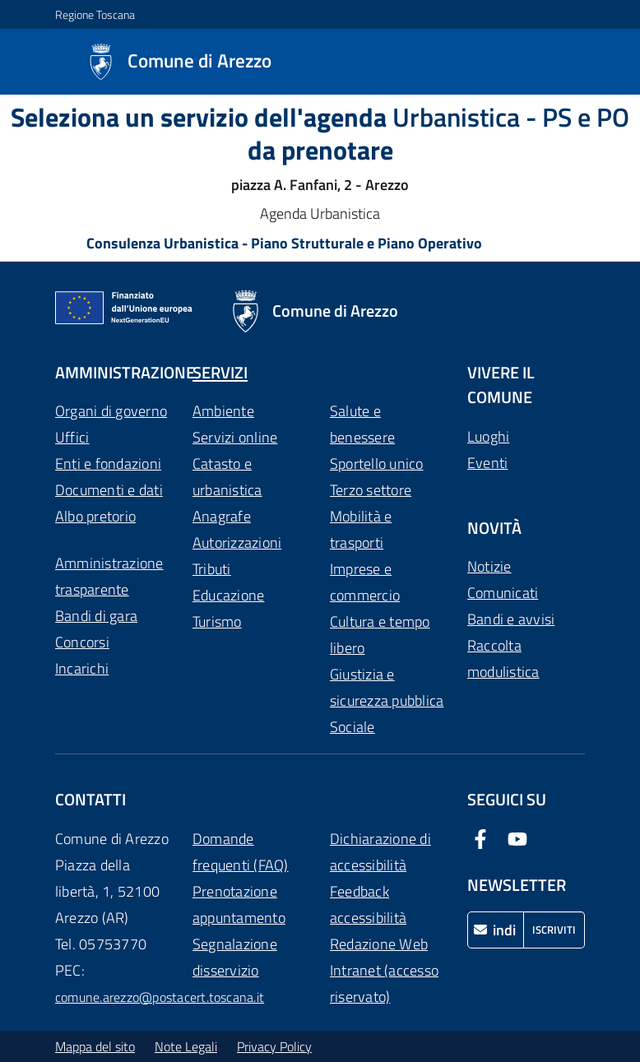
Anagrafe (221, 516)
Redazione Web (379, 944)
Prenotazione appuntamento (238, 904)
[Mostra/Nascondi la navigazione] (20, 60)
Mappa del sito (95, 1046)
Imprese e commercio (365, 582)
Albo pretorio (95, 516)
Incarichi (82, 668)
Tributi (211, 569)
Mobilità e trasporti (361, 529)
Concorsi (82, 642)
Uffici (72, 437)
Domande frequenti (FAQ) (240, 852)
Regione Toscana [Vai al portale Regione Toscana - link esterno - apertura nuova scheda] (95, 14)
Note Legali (186, 1046)
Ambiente (223, 411)
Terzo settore (370, 490)
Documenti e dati (109, 490)
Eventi (487, 463)
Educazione (228, 595)
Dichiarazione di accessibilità (380, 852)
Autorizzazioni (236, 542)
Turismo (217, 621)
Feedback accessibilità (368, 904)
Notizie (489, 566)
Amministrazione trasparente (109, 576)
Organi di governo (111, 411)
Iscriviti (554, 929)
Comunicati (502, 593)
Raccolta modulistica (503, 658)
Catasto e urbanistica (227, 476)
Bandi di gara (96, 616)
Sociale (352, 727)
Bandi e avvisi (510, 619)
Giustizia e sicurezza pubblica (386, 687)
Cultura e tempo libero (380, 634)
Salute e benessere (362, 424)
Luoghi (488, 436)
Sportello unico (377, 463)
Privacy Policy (274, 1046)
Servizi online (234, 437)
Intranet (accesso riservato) (384, 983)
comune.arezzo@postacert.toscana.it (159, 997)
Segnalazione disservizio (234, 957)
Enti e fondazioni (108, 463)
